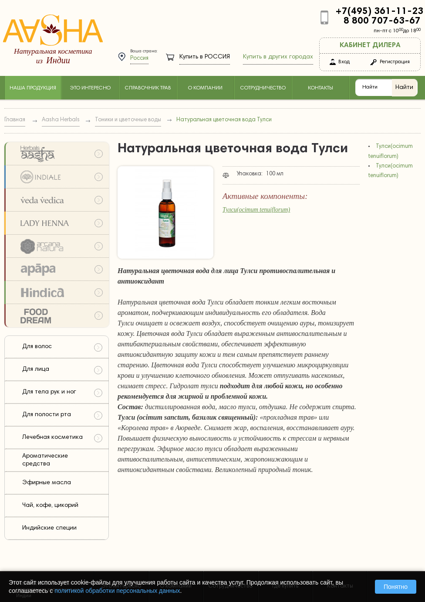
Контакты (320, 88)
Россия (139, 59)
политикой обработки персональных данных (117, 590)
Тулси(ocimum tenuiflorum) (256, 209)
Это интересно (90, 88)
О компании (205, 88)
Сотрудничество (263, 88)
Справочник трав (148, 88)
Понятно (396, 586)
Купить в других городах (278, 57)
